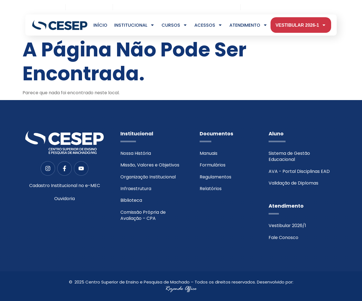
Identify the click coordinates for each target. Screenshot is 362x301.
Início (100, 25)
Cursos (174, 25)
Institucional (134, 25)
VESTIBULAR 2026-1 (301, 25)
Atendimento (248, 25)
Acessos (208, 25)
